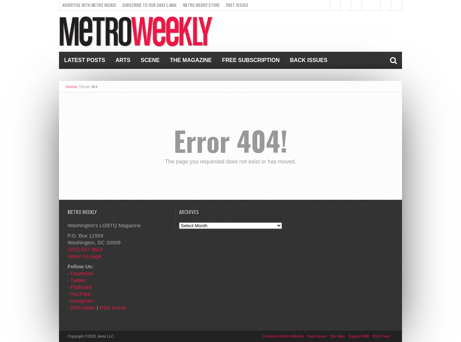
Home (71, 86)
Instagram (81, 301)
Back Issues (308, 60)
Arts (123, 60)
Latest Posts (84, 60)
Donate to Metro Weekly (283, 336)
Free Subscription (251, 60)
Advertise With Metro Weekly (89, 5)
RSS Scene (112, 307)
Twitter (77, 280)
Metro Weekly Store (201, 5)
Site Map (337, 336)
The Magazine (191, 60)
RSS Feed (381, 336)
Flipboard (81, 287)
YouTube (80, 294)
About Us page (85, 256)
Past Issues (237, 5)
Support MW (358, 336)
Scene (150, 60)
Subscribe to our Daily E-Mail (149, 5)
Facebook (81, 273)
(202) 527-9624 (85, 249)
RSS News (82, 307)
